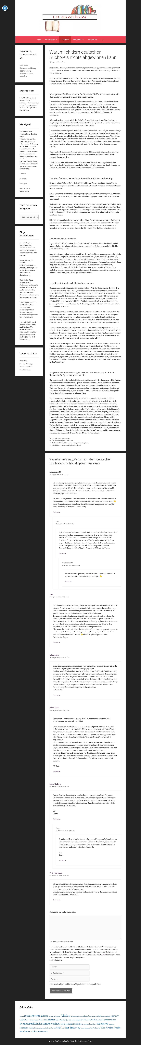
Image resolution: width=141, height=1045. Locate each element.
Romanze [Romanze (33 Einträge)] (24, 1028)
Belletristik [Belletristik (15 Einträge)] (80, 1016)
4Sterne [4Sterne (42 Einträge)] (44, 1016)
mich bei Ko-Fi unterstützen (25, 190)
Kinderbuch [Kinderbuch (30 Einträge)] (90, 1020)
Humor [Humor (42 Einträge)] (51, 1019)
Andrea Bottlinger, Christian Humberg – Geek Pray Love (70, 443)
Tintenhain (24, 280)
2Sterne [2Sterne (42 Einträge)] (28, 1016)
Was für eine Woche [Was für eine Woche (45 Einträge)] (110, 1027)
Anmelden (23, 361)
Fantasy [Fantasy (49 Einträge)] (115, 1016)
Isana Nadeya (55, 784)
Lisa (51, 594)
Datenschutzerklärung (28, 68)
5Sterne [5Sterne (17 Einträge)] (50, 1016)
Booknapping (25, 302)
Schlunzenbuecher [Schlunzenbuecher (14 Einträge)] (50, 1028)
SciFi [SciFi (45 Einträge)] (58, 1027)
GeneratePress (86, 1041)
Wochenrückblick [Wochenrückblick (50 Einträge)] (29, 1031)
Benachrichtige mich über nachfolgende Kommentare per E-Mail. (75, 984)
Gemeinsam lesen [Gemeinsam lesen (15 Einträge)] (34, 1020)
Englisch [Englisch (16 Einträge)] (107, 1016)
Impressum (24, 65)
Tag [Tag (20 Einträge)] (79, 1028)
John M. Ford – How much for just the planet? (66, 445)
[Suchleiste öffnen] (102, 39)
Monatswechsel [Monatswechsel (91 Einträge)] (50, 1024)
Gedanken (65, 40)
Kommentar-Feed (26, 367)
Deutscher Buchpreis (58, 441)
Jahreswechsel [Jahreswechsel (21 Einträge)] (71, 1020)
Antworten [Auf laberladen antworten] (56, 695)
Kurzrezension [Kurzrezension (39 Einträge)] (109, 1019)
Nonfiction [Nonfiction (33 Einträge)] (78, 1024)
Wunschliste (92, 40)
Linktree (23, 174)
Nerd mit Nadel (25, 322)
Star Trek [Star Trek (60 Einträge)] (70, 1028)
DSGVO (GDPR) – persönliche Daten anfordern (26, 73)
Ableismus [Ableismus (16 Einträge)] (57, 1016)
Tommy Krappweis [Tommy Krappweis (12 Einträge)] (85, 1028)
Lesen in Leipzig (26, 243)
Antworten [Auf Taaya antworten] (62, 554)
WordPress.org (25, 370)
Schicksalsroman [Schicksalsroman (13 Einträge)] (40, 1028)
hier (104, 955)
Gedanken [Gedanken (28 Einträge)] (24, 1020)
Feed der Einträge (26, 364)
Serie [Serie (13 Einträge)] (62, 1028)
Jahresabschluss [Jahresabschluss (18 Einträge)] (61, 1020)
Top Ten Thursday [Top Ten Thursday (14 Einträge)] (95, 1028)
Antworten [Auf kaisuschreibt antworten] (56, 512)
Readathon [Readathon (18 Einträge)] (92, 1024)
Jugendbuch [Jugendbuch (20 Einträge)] (81, 1020)
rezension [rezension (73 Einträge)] (102, 1024)
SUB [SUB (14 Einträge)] (76, 1028)
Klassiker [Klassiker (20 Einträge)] (99, 1020)
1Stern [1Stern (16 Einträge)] (22, 1016)
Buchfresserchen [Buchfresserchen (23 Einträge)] (90, 1016)
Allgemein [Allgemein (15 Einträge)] (74, 1016)
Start (39, 40)
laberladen (54, 655)
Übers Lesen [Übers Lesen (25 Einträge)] (43, 1032)
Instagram (23, 184)
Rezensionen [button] (52, 39)
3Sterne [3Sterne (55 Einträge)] (36, 1016)
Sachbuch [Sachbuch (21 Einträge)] (32, 1028)
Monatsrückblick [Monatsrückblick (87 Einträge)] (30, 1024)
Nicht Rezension (64, 438)
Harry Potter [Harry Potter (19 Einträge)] (43, 1020)
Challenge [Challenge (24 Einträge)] (101, 1016)
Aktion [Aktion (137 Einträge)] (65, 1016)
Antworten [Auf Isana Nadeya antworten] (56, 819)
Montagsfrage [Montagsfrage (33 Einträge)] (67, 1024)
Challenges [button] (79, 39)
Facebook (23, 179)
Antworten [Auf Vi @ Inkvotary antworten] (56, 900)
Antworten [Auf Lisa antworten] (56, 643)
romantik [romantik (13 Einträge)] (111, 1024)
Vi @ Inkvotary (56, 873)
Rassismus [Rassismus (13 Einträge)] (86, 1024)
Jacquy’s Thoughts (26, 260)
